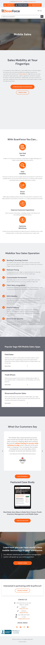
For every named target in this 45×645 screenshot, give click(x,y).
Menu (40, 10)
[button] (22, 367)
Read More (8, 366)
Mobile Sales (22, 74)
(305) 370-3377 (23, 608)
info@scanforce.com (24, 619)
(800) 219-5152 (24, 612)
